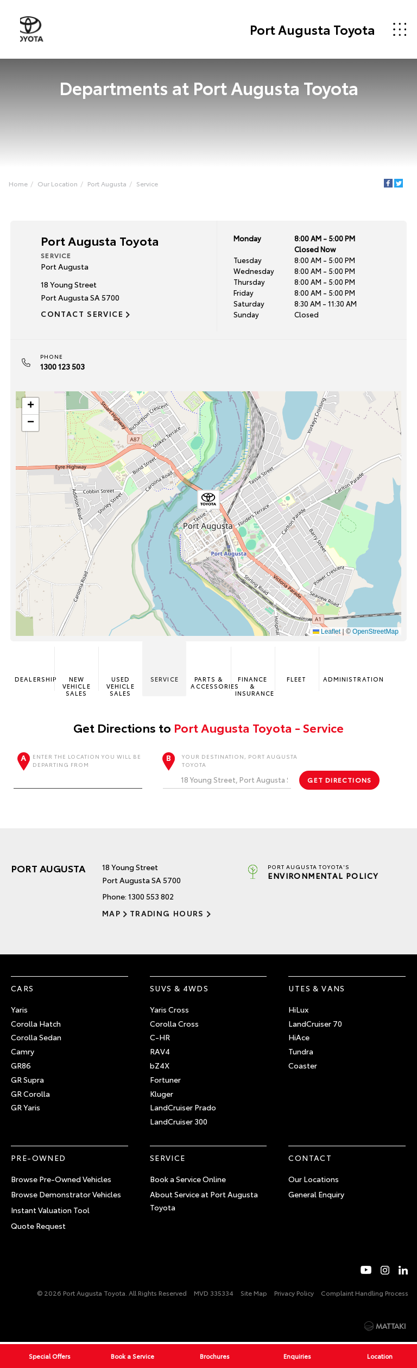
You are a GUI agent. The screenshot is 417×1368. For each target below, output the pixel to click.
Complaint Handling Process (364, 1293)
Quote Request (38, 1226)
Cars (22, 989)
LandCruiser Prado (183, 1108)
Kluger (161, 1094)
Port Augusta (108, 183)
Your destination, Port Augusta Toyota (230, 771)
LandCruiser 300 (178, 1122)
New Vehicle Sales (76, 673)
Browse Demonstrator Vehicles (66, 1195)
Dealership (35, 666)
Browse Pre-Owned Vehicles (61, 1180)
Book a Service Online (188, 1180)
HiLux (298, 1010)
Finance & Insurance (254, 673)
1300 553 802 (151, 897)
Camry (22, 1052)
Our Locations (313, 1180)
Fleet (296, 666)
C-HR (160, 1038)
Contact (310, 1158)
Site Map (254, 1293)
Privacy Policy (294, 1293)
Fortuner (165, 1080)
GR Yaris (25, 1108)
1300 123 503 (63, 366)
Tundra (300, 1052)
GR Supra (27, 1080)
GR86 (21, 1066)
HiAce (298, 1038)
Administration (342, 666)
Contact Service (82, 314)
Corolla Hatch (36, 1024)
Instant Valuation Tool (50, 1210)
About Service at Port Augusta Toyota (204, 1202)
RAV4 (160, 1052)
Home (19, 183)
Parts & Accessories (211, 670)
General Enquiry (316, 1195)
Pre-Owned (38, 1158)
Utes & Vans (316, 989)
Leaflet (326, 631)
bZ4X (159, 1066)
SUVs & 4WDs (179, 989)
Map (111, 914)
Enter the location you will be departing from (78, 771)
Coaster (302, 1066)
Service (148, 183)
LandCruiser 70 (315, 1024)
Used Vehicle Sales (120, 673)
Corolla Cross (174, 1024)
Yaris (19, 1010)
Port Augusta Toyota (311, 29)
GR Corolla (30, 1094)
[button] (208, 502)
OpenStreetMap (375, 631)
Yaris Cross (169, 1010)
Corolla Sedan (36, 1038)
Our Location (59, 183)
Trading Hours (166, 914)
